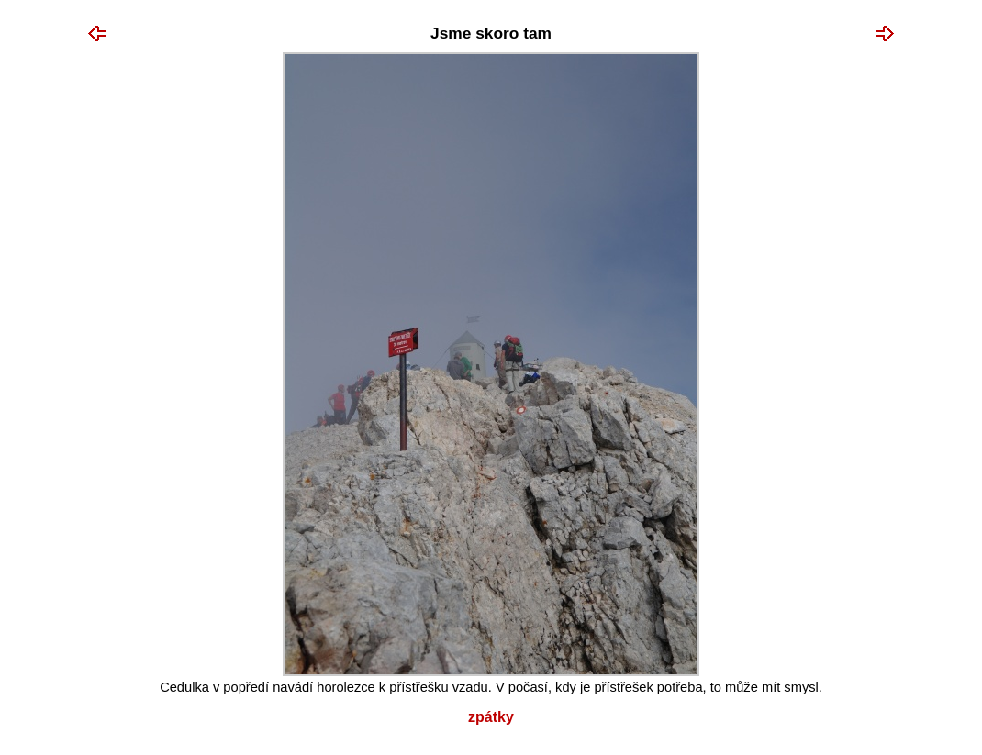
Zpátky (491, 717)
